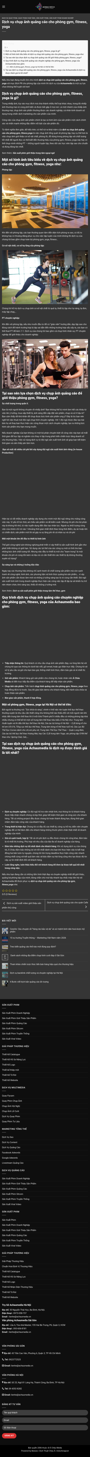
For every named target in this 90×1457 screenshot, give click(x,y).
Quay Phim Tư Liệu (11, 1121)
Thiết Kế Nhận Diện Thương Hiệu (17, 1287)
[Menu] (3, 6)
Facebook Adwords (11, 1152)
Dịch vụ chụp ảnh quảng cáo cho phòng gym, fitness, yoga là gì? (33, 51)
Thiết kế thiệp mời (10, 1070)
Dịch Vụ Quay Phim (9, 18)
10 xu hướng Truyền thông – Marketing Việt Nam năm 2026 (38, 938)
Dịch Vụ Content (9, 1142)
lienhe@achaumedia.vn (20, 1316)
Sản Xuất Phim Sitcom (12, 1028)
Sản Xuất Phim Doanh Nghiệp (61, 18)
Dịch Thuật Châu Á (47, 1451)
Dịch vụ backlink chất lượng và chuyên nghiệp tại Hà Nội (36, 973)
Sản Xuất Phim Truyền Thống (15, 1033)
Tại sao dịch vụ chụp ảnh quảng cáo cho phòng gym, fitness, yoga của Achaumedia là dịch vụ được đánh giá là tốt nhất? (45, 71)
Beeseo (35, 1451)
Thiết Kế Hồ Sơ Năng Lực (14, 1059)
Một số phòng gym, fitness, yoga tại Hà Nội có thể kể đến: (32, 67)
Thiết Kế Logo (8, 1064)
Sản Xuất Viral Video (11, 1039)
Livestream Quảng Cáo (12, 1163)
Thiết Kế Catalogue (11, 1054)
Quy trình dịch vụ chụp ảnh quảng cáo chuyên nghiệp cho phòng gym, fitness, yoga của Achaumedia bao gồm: (42, 62)
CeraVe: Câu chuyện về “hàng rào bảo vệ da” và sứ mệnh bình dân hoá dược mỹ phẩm (47, 930)
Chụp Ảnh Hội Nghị (11, 1106)
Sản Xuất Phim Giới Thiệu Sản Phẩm (19, 1018)
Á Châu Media (56, 1448)
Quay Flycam (8, 1095)
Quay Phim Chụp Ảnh (26, 18)
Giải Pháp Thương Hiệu (13, 1261)
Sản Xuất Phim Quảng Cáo (14, 1023)
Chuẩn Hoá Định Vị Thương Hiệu (17, 1266)
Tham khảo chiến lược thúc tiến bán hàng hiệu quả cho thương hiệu (42, 964)
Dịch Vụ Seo (7, 1137)
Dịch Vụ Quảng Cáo (11, 1147)
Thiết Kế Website (10, 1080)
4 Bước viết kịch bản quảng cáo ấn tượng (29, 982)
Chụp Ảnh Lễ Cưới (10, 1111)
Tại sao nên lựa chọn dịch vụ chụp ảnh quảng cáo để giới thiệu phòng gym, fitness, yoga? (43, 58)
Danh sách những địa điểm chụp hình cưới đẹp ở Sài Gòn (37, 955)
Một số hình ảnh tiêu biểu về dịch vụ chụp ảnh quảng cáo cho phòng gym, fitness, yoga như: (44, 54)
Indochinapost (63, 1451)
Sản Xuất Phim (42, 18)
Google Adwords (10, 1158)
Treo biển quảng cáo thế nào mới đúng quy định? (33, 946)
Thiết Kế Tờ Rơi (9, 1075)
